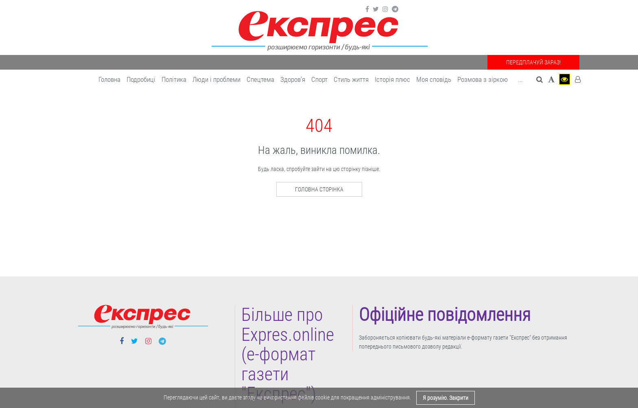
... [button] (520, 79)
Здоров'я (292, 79)
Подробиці (141, 79)
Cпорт (319, 79)
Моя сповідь (433, 79)
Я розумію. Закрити (445, 398)
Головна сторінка (319, 189)
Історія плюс (392, 79)
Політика (174, 79)
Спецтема (260, 79)
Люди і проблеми (216, 79)
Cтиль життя (351, 79)
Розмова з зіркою (482, 79)
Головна (109, 79)
